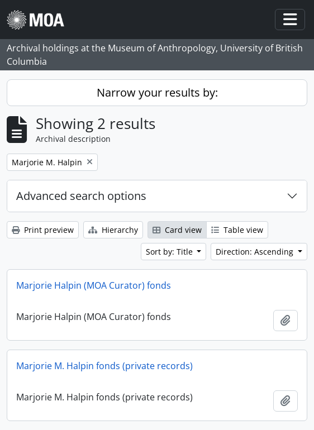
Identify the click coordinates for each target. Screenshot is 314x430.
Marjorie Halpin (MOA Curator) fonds (93, 285)
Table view (237, 229)
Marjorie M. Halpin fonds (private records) (104, 366)
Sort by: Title (170, 251)
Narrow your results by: (157, 92)
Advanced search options (81, 195)
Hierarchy (113, 229)
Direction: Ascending (256, 251)
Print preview (43, 229)
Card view (177, 229)
